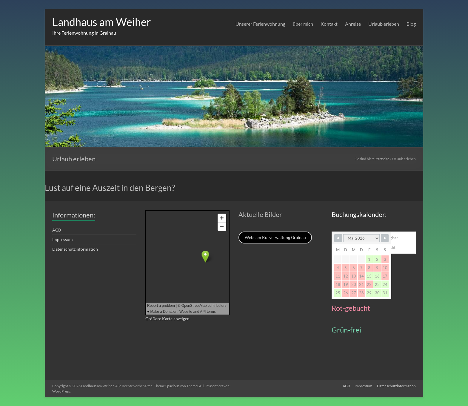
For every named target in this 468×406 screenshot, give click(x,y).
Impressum (62, 239)
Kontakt (329, 24)
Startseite (382, 159)
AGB (56, 229)
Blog (411, 24)
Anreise (353, 24)
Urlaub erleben (383, 24)
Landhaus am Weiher (101, 21)
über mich (303, 24)
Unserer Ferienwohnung (260, 24)
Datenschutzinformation (75, 249)
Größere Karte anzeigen (167, 318)
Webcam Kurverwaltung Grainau (275, 237)
